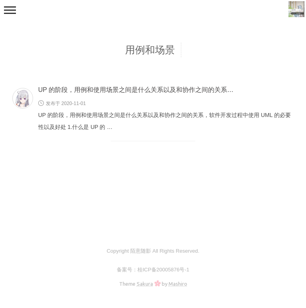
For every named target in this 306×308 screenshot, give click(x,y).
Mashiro (178, 284)
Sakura (145, 284)
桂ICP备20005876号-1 (163, 270)
